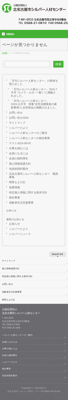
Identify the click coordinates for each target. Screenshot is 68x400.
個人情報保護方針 (20, 163)
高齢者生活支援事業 (21, 202)
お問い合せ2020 (18, 117)
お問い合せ (16, 112)
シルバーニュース (20, 234)
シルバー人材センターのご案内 (28, 132)
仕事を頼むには (18, 148)
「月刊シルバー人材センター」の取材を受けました (33, 82)
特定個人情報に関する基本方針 (28, 192)
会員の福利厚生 (18, 158)
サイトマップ (17, 122)
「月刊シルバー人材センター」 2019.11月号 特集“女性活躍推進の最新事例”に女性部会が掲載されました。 (34, 104)
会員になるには (18, 153)
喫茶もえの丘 (17, 182)
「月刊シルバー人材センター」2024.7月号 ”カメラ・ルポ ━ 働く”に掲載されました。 (34, 92)
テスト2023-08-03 (20, 143)
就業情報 (14, 187)
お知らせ (11, 210)
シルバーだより (18, 127)
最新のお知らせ (15, 219)
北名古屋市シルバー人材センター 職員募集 (33, 175)
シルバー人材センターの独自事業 (29, 138)
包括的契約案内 (18, 168)
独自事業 (14, 197)
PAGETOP (57, 254)
